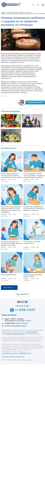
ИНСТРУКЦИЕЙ (31, 332)
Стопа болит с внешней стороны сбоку (31, 242)
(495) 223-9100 (22, 323)
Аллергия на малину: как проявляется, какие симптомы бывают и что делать (11, 243)
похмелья (23, 92)
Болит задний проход (8, 275)
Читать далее (4, 181)
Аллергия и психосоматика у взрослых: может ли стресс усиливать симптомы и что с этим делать (11, 209)
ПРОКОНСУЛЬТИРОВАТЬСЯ (15, 334)
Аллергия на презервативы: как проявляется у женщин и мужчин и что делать (33, 208)
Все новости (9, 287)
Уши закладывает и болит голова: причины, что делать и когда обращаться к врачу (34, 175)
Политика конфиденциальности (13, 356)
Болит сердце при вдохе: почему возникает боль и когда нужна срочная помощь (11, 175)
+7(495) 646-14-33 (24, 353)
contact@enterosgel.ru (18, 326)
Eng (33, 5)
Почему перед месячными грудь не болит (32, 275)
